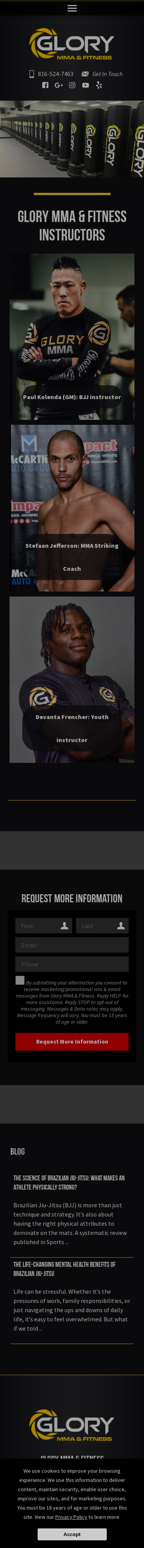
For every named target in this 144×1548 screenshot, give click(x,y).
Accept (71, 1534)
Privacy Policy (71, 1516)
